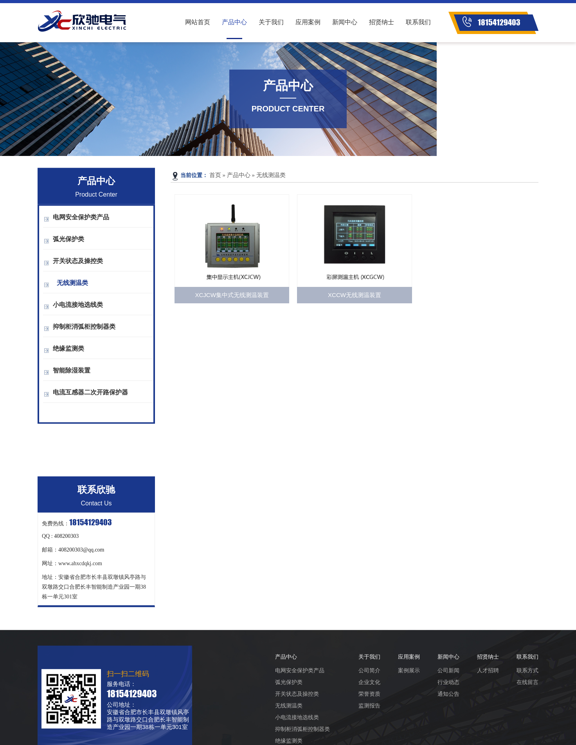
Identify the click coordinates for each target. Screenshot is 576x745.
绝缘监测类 (68, 351)
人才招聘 (488, 707)
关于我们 (271, 22)
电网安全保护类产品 (81, 220)
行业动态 (448, 719)
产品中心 (234, 22)
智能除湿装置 (71, 373)
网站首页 (197, 22)
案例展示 (409, 707)
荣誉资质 (369, 731)
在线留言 (527, 719)
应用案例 (307, 22)
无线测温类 (72, 286)
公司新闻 (448, 707)
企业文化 (369, 719)
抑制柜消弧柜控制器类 (84, 329)
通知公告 (448, 731)
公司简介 (369, 707)
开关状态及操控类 (78, 264)
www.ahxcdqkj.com (80, 591)
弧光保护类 (68, 242)
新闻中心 (344, 22)
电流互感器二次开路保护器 (90, 395)
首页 (215, 175)
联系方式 (527, 707)
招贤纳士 (381, 22)
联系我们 (418, 22)
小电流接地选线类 (78, 307)
